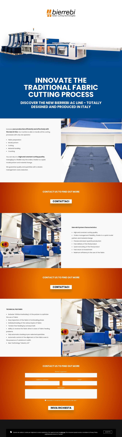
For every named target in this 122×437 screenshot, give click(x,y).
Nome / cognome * (61, 372)
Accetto (107, 432)
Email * (80, 380)
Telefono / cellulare (42, 380)
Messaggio (61, 388)
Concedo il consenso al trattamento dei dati (61, 400)
